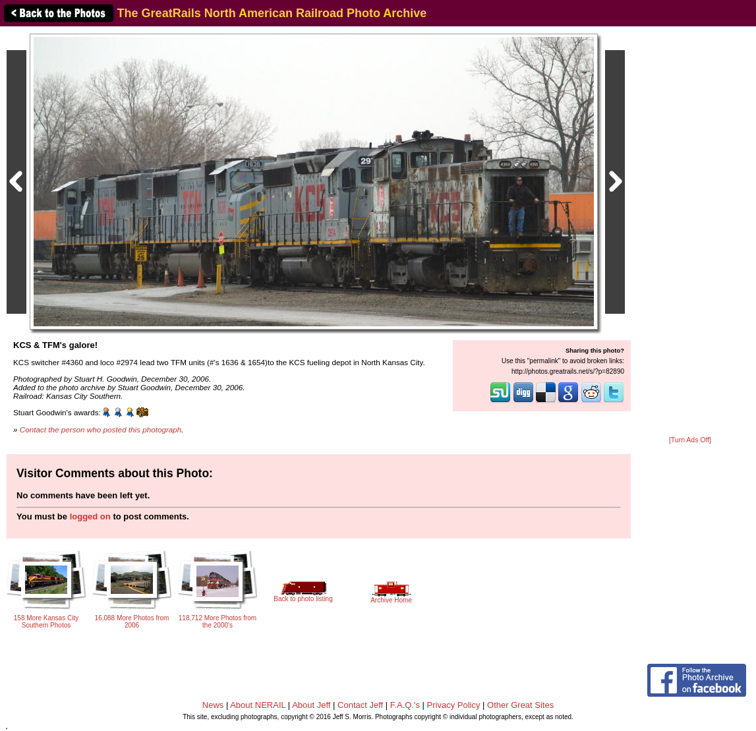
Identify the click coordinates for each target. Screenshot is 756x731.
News (213, 705)
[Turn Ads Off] (690, 440)
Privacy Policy (453, 705)
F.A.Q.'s (405, 705)
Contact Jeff (360, 705)
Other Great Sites (520, 705)
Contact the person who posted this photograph (101, 429)
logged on (90, 516)
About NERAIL (257, 705)
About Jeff (311, 705)
